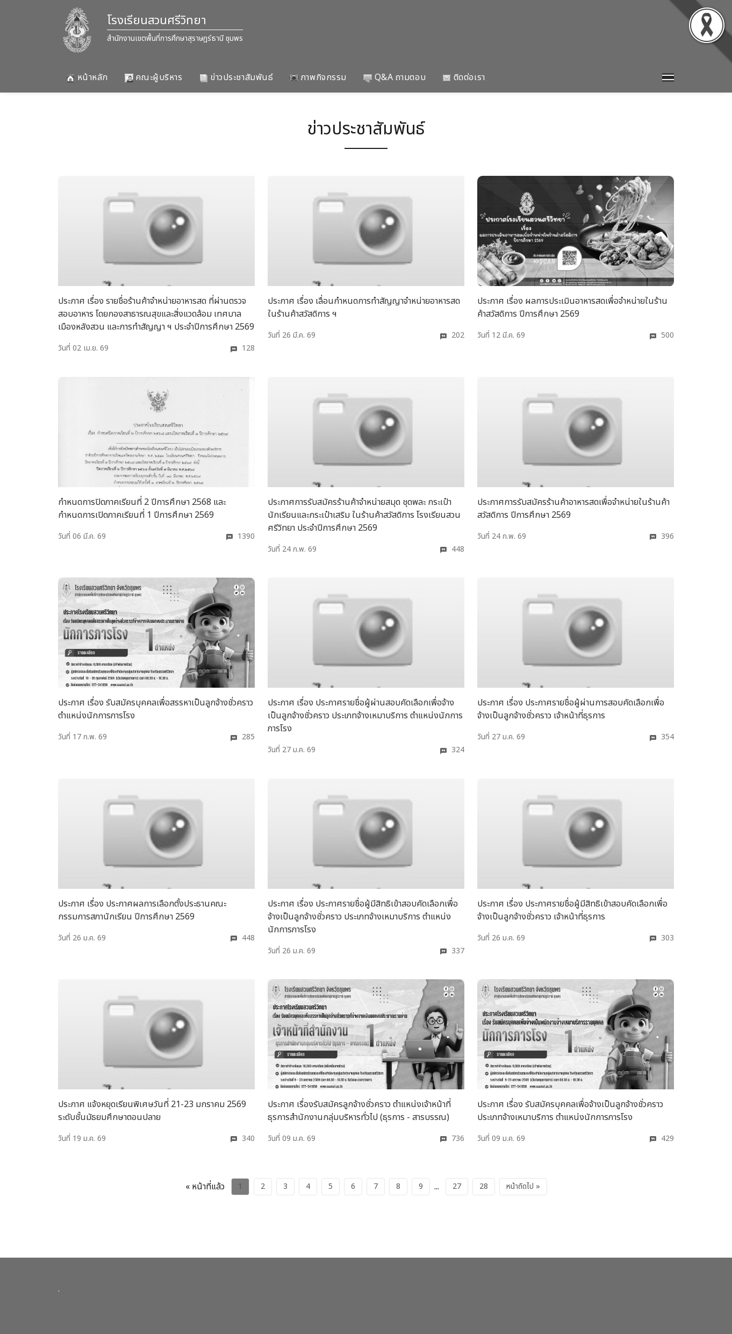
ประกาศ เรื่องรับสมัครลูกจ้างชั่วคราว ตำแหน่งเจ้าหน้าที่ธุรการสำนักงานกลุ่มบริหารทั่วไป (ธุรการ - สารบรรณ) (359, 1111)
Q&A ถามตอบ (394, 77)
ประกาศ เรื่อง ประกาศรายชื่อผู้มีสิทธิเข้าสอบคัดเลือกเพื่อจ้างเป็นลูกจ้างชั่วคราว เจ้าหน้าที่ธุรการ (572, 910)
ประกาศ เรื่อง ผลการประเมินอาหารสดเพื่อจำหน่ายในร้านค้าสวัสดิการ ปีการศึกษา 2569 (572, 307)
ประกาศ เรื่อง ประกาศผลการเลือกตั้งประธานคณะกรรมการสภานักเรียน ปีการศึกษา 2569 (142, 910)
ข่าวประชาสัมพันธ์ (236, 77)
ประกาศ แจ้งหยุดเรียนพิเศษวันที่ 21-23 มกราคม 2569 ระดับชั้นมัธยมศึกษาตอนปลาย (152, 1111)
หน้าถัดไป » (523, 1186)
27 (457, 1186)
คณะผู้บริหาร (154, 77)
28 (483, 1186)
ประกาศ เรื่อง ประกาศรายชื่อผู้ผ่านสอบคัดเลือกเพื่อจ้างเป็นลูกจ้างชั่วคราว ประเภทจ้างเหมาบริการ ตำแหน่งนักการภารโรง (365, 715)
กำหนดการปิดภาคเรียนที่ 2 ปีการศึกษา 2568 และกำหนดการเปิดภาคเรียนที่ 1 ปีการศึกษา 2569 (142, 509)
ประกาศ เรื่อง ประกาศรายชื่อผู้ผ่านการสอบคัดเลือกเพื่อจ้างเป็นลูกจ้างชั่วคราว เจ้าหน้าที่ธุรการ (570, 709)
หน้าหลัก (87, 77)
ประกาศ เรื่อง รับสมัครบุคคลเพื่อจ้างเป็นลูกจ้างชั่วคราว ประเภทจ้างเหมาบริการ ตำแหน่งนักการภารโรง (570, 1111)
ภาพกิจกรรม (318, 77)
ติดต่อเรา (463, 77)
